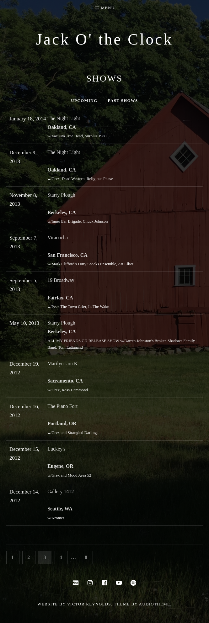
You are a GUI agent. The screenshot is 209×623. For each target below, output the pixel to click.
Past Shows (123, 100)
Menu (108, 7)
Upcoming (84, 100)
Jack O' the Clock (104, 39)
